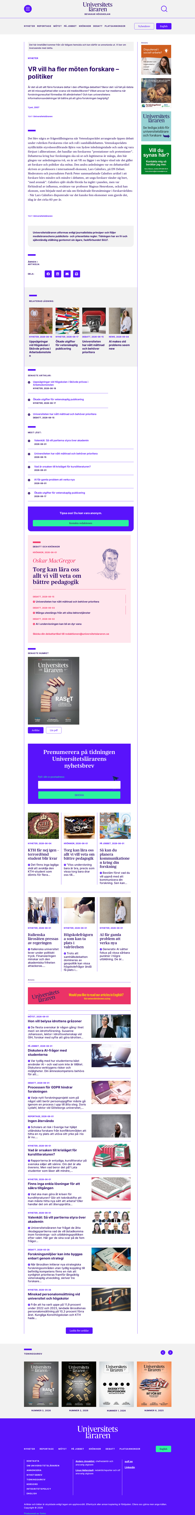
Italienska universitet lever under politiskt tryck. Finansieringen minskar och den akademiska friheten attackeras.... (43, 957)
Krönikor (85, 26)
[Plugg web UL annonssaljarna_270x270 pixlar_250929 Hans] (156, 173)
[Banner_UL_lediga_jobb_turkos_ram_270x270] (156, 140)
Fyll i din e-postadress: (51, 777)
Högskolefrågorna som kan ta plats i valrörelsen (78, 940)
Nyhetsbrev (35, 1475)
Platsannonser (115, 26)
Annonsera (34, 1470)
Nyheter (29, 26)
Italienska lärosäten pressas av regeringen (43, 938)
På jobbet (70, 26)
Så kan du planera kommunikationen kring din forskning (115, 858)
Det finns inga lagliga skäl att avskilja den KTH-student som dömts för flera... (43, 869)
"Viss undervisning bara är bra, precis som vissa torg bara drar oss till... (79, 869)
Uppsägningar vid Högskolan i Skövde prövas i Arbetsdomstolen (40, 348)
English (32, 1493)
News (112, 337)
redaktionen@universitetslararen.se (87, 633)
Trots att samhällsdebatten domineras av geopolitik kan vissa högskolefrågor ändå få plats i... (78, 962)
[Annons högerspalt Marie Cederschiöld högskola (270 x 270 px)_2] (156, 73)
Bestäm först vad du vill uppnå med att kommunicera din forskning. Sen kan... (115, 877)
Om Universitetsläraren (43, 1466)
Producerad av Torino (35, 1513)
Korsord (32, 1484)
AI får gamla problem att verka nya (110, 938)
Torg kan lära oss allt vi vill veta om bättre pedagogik (57, 575)
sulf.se (129, 1461)
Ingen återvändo (41, 1121)
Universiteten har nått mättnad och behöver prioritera (93, 347)
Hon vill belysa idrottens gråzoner (55, 1021)
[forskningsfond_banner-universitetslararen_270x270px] (156, 107)
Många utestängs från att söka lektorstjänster (63, 612)
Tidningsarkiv (36, 1479)
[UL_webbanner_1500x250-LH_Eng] (79, 1003)
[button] (48, 273)
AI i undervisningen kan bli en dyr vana (58, 623)
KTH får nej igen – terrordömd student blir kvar (43, 854)
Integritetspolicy (39, 1489)
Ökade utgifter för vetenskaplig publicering (67, 345)
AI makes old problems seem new (119, 345)
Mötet (57, 26)
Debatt (98, 26)
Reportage (44, 26)
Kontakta (33, 1461)
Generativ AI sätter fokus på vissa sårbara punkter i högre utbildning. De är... (115, 954)
